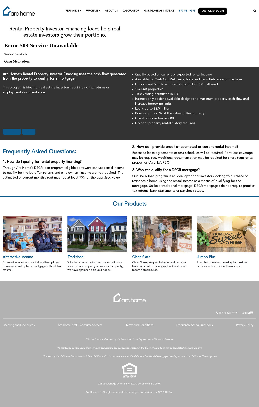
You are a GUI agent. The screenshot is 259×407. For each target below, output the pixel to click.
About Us (111, 11)
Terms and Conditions (139, 325)
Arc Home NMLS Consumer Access (80, 325)
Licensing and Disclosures (19, 325)
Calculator (130, 11)
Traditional (75, 257)
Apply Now (12, 131)
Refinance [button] (72, 11)
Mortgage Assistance (159, 11)
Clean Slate (141, 257)
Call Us (29, 131)
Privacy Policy (244, 325)
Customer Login (212, 11)
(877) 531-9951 (227, 313)
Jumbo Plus (206, 257)
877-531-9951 (187, 11)
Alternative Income (18, 257)
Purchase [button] (92, 11)
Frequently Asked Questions (194, 325)
